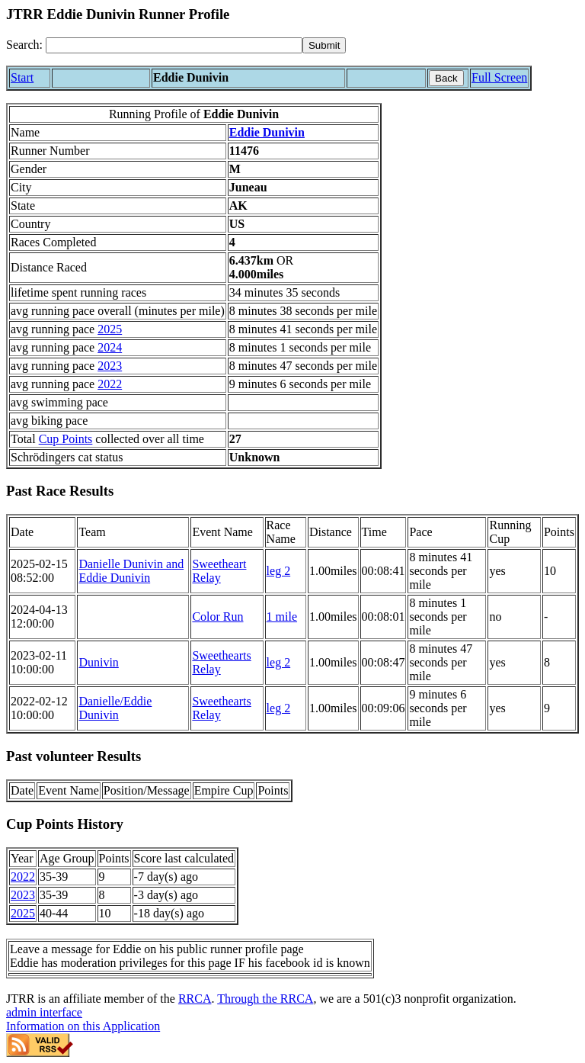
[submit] (324, 45)
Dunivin (98, 662)
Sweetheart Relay (219, 570)
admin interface (44, 1012)
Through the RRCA (265, 998)
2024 (110, 347)
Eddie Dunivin (267, 132)
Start (22, 77)
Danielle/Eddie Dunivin (115, 708)
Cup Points (66, 438)
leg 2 (279, 570)
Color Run (217, 616)
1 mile (282, 616)
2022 (110, 383)
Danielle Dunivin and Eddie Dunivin (131, 570)
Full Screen (499, 77)
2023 (110, 365)
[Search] (174, 45)
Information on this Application (83, 1026)
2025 (110, 329)
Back (446, 78)
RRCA (195, 998)
